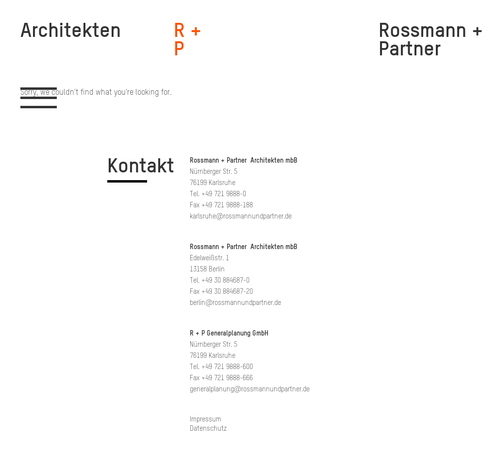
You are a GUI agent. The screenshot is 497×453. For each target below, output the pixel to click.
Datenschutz (208, 428)
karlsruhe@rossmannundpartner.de (241, 216)
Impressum (205, 419)
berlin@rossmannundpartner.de (235, 303)
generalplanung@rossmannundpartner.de (250, 389)
